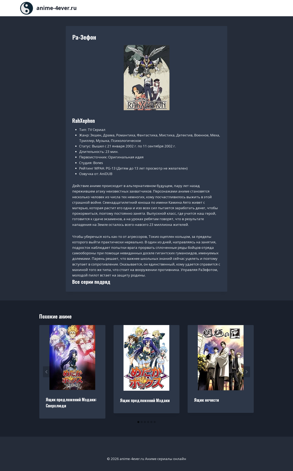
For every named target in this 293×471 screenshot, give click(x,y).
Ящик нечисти (206, 400)
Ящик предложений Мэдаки (145, 400)
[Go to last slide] (46, 371)
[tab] (138, 422)
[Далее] (246, 371)
